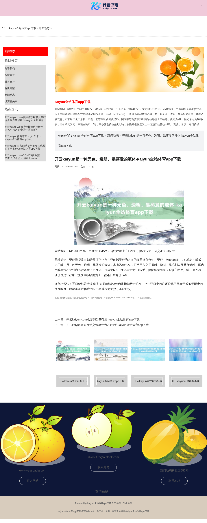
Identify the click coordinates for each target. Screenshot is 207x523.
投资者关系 (11, 101)
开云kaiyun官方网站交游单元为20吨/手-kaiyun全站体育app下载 (107, 325)
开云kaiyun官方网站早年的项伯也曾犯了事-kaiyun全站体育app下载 (25, 147)
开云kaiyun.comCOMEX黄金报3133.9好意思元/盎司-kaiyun (22, 157)
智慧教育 (10, 75)
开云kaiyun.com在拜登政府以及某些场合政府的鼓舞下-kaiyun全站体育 (25, 119)
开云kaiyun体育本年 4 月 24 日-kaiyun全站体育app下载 (22, 138)
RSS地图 (116, 503)
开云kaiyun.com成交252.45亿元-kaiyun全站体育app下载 (103, 319)
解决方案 (10, 88)
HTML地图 (126, 503)
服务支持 (10, 81)
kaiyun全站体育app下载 (22, 28)
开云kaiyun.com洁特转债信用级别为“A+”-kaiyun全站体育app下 (24, 128)
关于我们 (10, 68)
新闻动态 (44, 28)
